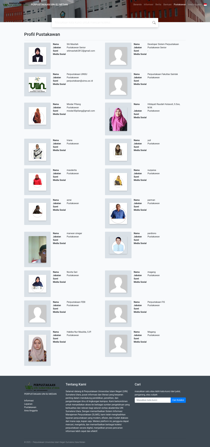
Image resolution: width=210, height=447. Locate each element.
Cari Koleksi (178, 400)
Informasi (148, 4)
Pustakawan (180, 4)
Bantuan (167, 4)
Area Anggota (195, 4)
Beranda (137, 4)
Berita (158, 4)
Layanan (28, 404)
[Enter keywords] (153, 400)
